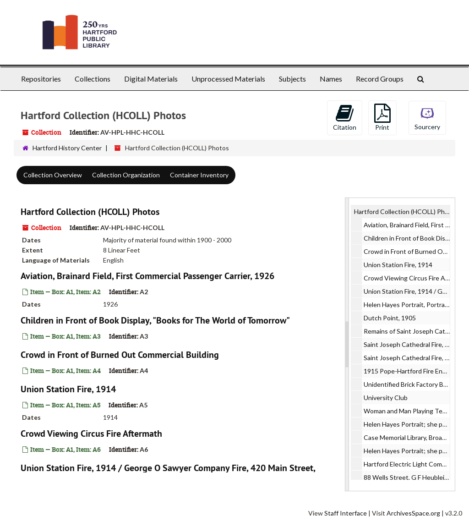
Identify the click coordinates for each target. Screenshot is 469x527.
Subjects (292, 78)
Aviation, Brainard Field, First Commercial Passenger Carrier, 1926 (147, 276)
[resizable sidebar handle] (347, 344)
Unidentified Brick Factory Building (413, 384)
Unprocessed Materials (228, 78)
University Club (386, 397)
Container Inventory (199, 175)
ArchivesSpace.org (413, 513)
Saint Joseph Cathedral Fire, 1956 (411, 344)
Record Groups (380, 78)
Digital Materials (151, 78)
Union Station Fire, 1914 (68, 389)
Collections (92, 78)
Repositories (41, 78)
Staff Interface (345, 513)
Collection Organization (126, 175)
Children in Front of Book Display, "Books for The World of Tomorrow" (155, 320)
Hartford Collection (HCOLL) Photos (90, 212)
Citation (344, 117)
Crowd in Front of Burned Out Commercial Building (120, 355)
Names (331, 78)
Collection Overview (52, 175)
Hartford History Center (67, 148)
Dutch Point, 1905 (390, 318)
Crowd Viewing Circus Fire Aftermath (91, 433)
